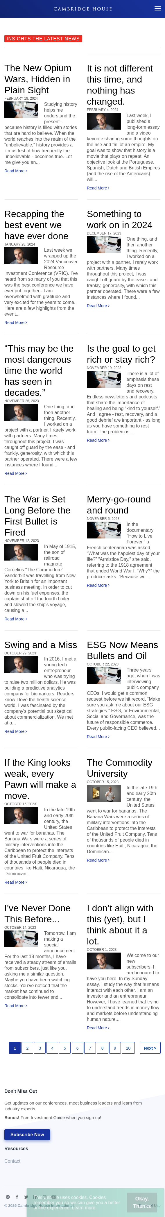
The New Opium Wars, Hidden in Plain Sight (37, 79)
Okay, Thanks (132, 1205)
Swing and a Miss (40, 645)
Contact (12, 1161)
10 (128, 1048)
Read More (15, 171)
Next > (150, 1048)
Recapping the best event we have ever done (36, 225)
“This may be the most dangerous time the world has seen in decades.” (38, 370)
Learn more (86, 1209)
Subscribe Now (27, 1134)
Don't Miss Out (79, 1106)
